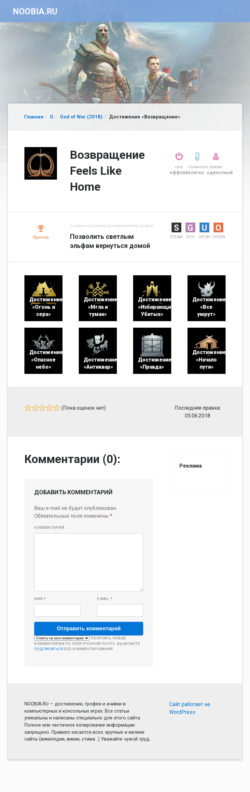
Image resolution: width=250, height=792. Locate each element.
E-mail (104, 599)
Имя (40, 599)
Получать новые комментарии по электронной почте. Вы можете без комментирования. (87, 643)
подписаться (48, 649)
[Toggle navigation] (228, 9)
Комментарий (49, 528)
